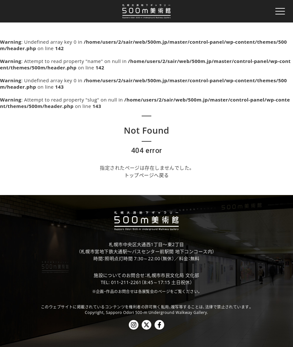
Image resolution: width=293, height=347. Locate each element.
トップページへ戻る (146, 175)
